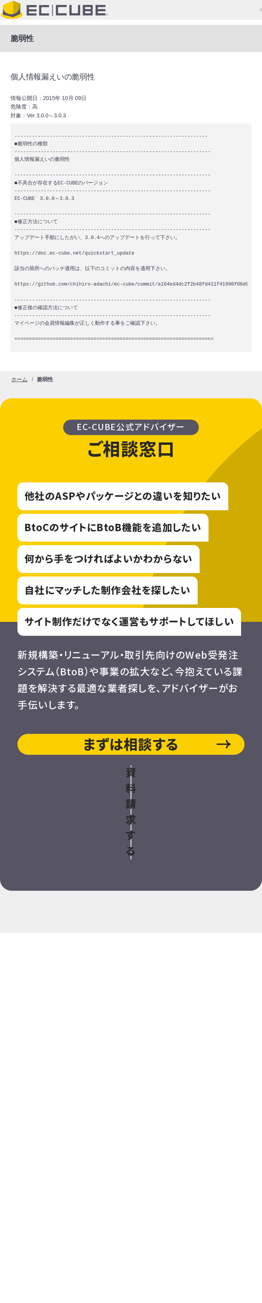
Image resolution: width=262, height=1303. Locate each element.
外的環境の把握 (164, 1246)
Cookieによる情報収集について (70, 1246)
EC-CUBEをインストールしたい (131, 947)
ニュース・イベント (131, 1061)
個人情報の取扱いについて (61, 1229)
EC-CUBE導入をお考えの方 (131, 909)
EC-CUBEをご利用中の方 (131, 985)
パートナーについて (131, 1099)
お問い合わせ (131, 1023)
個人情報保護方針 (151, 1229)
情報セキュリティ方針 (52, 1263)
